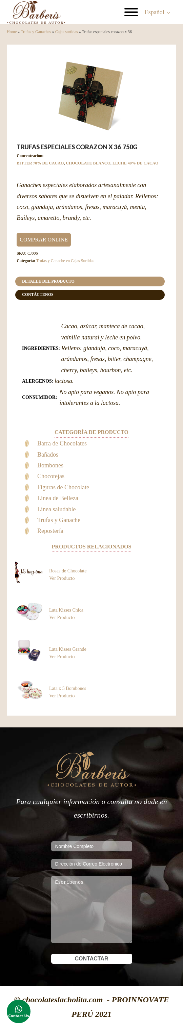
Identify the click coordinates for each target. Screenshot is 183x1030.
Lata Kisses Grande (67, 649)
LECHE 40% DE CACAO (136, 163)
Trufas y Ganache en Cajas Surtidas (65, 260)
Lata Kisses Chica (66, 610)
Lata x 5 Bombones (67, 688)
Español (154, 12)
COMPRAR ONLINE (44, 239)
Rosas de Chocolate (67, 570)
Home (12, 31)
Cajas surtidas (66, 31)
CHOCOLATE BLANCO (88, 163)
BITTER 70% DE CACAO (40, 163)
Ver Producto (62, 578)
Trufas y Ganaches (36, 31)
